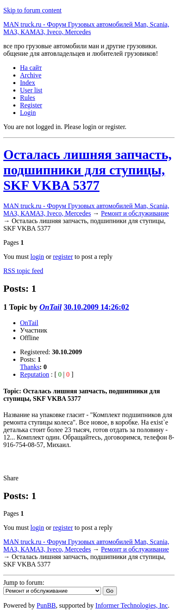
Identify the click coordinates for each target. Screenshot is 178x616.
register (63, 256)
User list (31, 90)
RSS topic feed (23, 270)
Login (28, 112)
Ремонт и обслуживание (135, 213)
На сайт (31, 67)
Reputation (34, 374)
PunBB (46, 605)
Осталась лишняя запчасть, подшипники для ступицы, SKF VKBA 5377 (87, 170)
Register (31, 105)
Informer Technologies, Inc (131, 605)
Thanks (30, 366)
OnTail (51, 307)
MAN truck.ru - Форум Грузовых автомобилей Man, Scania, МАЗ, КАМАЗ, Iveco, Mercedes (86, 28)
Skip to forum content (32, 10)
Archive (31, 75)
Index (27, 82)
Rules (27, 97)
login (37, 256)
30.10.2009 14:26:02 (96, 307)
